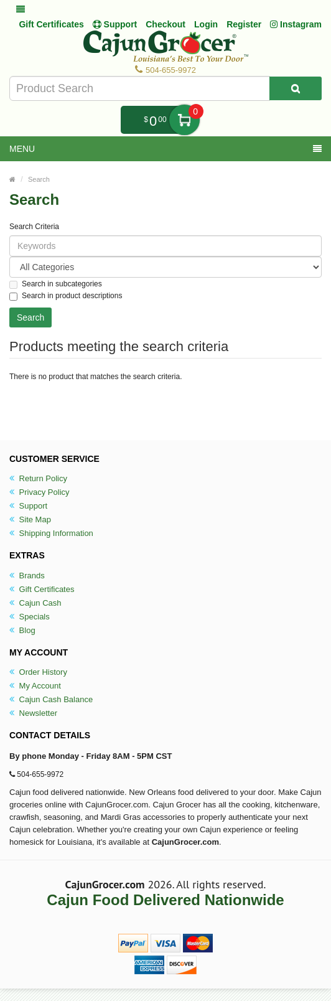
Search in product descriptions (65, 296)
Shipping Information (51, 533)
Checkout (165, 24)
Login (206, 24)
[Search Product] (295, 88)
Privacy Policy (39, 492)
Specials (29, 616)
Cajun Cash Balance (51, 699)
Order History (38, 672)
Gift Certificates (51, 24)
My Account (35, 685)
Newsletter (33, 713)
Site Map (30, 519)
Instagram (296, 24)
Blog (22, 630)
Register (243, 24)
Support (28, 505)
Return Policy (38, 478)
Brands (27, 575)
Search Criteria (34, 226)
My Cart (184, 120)
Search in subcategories (55, 284)
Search (39, 179)
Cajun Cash (35, 603)
